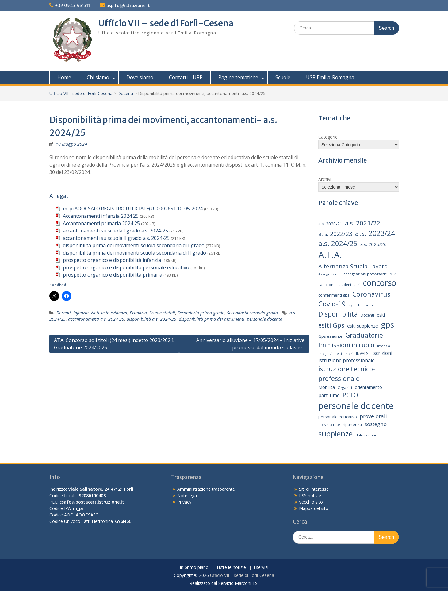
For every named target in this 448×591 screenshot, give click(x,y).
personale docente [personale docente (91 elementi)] (356, 405)
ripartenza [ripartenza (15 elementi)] (352, 424)
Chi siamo (98, 77)
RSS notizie (310, 495)
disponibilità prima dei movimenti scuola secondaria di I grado (134, 245)
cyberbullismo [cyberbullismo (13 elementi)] (361, 305)
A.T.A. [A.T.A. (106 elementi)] (330, 255)
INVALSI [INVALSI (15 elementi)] (363, 353)
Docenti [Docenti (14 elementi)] (367, 315)
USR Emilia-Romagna (330, 77)
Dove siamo (139, 77)
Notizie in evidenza (109, 313)
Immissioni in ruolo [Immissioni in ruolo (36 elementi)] (346, 345)
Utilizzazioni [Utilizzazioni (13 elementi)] (365, 435)
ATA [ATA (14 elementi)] (393, 274)
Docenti (125, 93)
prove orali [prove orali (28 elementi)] (373, 416)
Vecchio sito (311, 502)
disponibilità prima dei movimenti (211, 319)
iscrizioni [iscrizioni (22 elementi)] (382, 353)
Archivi (324, 179)
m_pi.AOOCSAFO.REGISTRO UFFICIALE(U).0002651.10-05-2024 (133, 208)
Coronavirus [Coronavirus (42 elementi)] (371, 294)
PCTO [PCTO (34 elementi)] (350, 395)
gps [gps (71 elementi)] (387, 324)
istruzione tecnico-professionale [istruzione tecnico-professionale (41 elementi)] (346, 374)
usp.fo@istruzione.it (128, 5)
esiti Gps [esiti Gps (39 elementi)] (331, 325)
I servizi (261, 568)
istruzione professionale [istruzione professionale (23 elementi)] (346, 360)
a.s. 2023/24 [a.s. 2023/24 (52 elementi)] (375, 233)
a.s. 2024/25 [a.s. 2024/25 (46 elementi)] (338, 243)
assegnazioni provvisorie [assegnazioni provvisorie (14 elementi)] (365, 274)
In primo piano (194, 568)
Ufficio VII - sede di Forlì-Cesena (81, 93)
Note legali (188, 495)
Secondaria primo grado (201, 313)
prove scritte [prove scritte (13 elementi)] (329, 424)
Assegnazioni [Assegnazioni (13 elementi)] (329, 274)
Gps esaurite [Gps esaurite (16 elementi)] (330, 336)
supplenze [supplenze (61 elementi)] (335, 433)
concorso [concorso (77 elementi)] (379, 282)
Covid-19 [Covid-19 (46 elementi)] (332, 303)
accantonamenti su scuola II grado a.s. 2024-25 (116, 238)
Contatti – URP (186, 77)
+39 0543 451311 (72, 5)
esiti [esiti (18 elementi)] (381, 315)
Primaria (138, 313)
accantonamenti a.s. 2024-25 (96, 319)
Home (64, 77)
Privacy (184, 502)
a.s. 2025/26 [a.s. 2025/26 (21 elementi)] (373, 244)
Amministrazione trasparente (206, 489)
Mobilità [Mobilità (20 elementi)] (326, 387)
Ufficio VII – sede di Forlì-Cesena (165, 23)
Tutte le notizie (231, 568)
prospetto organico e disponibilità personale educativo (126, 267)
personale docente (264, 319)
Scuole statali (162, 313)
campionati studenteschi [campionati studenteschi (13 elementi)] (339, 284)
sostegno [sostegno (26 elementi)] (376, 424)
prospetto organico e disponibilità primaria (112, 274)
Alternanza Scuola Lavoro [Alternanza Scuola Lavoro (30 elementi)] (353, 266)
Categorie (328, 137)
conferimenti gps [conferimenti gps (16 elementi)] (334, 295)
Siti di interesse (314, 489)
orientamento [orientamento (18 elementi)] (368, 387)
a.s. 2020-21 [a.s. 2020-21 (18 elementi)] (330, 224)
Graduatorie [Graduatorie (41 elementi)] (364, 335)
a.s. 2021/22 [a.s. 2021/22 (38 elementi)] (362, 223)
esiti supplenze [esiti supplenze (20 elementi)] (362, 326)
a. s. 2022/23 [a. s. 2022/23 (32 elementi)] (335, 234)
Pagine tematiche (238, 77)
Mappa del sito (313, 508)
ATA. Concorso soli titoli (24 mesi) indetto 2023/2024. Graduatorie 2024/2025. (114, 344)
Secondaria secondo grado (252, 313)
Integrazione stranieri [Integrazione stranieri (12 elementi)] (335, 353)
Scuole (282, 77)
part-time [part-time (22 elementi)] (329, 395)
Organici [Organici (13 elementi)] (345, 387)
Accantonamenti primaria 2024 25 (101, 223)
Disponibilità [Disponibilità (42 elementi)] (338, 313)
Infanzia (81, 313)
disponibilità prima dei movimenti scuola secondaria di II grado (134, 252)
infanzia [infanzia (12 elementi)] (383, 346)
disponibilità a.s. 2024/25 (151, 319)
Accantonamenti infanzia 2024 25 (101, 216)
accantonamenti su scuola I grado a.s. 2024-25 (115, 230)
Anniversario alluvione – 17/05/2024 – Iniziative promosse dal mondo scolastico (250, 344)
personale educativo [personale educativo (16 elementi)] (337, 417)
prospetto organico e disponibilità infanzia (112, 260)
